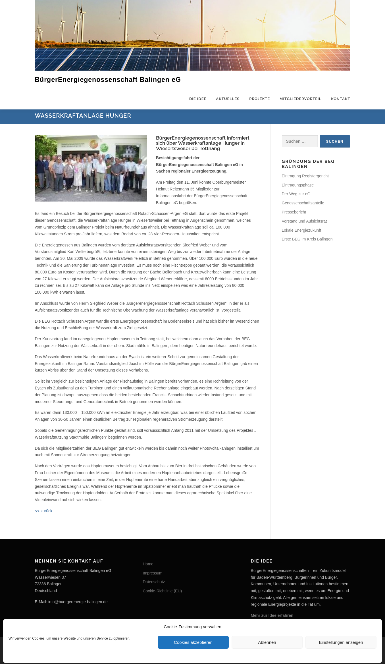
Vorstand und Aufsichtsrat (304, 223)
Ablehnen (267, 642)
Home (148, 566)
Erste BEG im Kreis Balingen (307, 241)
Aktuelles (228, 99)
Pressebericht (294, 214)
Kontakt (340, 99)
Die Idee (197, 99)
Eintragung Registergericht (305, 178)
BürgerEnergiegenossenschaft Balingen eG (108, 79)
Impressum (153, 574)
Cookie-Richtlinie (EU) (162, 593)
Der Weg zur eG (296, 196)
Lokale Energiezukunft (301, 232)
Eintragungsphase (298, 186)
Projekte (259, 99)
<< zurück (43, 513)
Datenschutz (154, 584)
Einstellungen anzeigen (341, 642)
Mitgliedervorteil (300, 99)
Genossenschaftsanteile (303, 205)
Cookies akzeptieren (193, 642)
